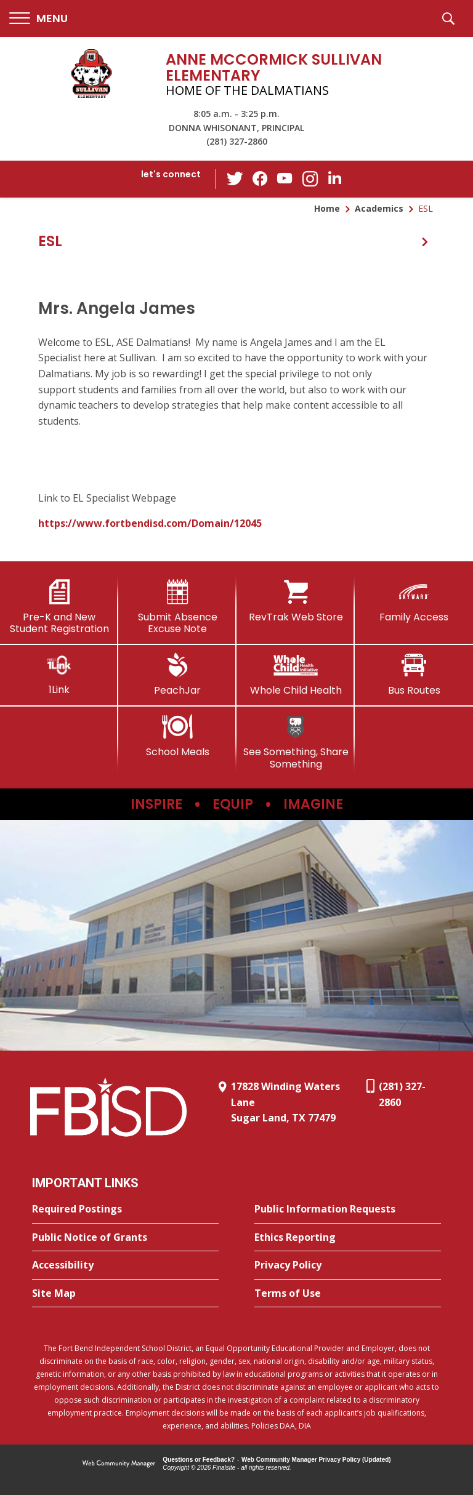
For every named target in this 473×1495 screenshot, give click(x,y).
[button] (38, 19)
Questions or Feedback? (199, 1459)
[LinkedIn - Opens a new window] (334, 178)
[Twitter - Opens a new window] (236, 178)
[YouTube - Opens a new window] (285, 178)
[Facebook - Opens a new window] (260, 179)
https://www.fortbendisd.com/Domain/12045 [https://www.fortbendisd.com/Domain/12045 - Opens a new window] (150, 523)
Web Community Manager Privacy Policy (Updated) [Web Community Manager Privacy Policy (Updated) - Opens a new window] (316, 1459)
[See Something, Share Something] (296, 742)
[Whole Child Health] (296, 674)
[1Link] (59, 674)
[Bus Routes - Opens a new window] (414, 674)
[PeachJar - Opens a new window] (177, 674)
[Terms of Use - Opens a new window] (347, 1294)
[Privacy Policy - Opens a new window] (347, 1265)
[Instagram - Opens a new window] (309, 179)
